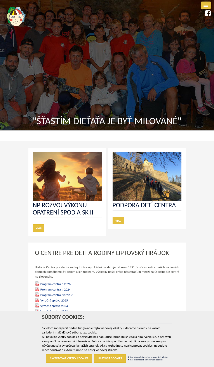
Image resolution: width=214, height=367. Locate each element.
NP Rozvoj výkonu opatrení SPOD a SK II (63, 208)
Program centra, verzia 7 (56, 295)
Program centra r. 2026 (55, 284)
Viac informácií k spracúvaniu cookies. (145, 359)
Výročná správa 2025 (54, 300)
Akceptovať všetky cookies (69, 358)
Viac (39, 228)
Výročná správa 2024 (54, 306)
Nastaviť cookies (110, 358)
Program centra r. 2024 (55, 289)
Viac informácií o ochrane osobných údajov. (148, 357)
